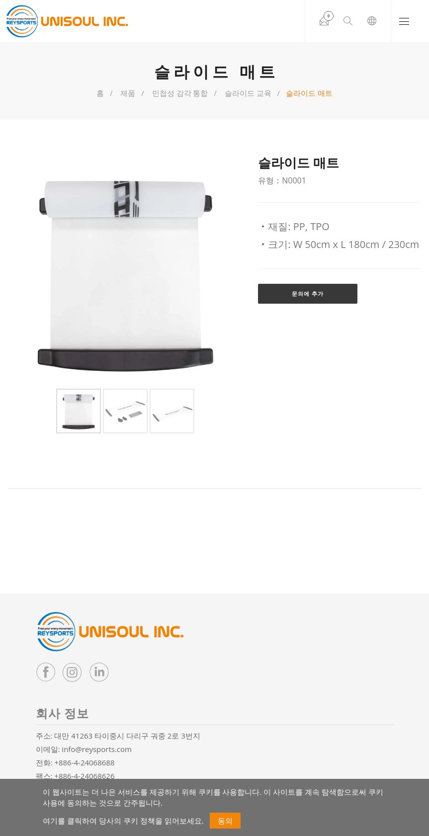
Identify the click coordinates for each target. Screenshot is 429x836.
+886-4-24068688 (84, 762)
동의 (225, 821)
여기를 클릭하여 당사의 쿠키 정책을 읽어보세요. (123, 821)
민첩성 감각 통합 (180, 93)
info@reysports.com (97, 749)
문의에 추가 (308, 293)
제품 (127, 93)
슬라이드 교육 (248, 93)
